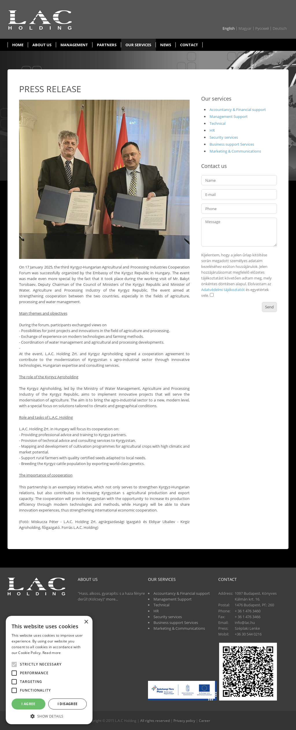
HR (212, 130)
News (165, 44)
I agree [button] (28, 703)
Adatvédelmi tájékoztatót (223, 289)
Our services (138, 44)
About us (41, 44)
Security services (224, 137)
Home (17, 44)
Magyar (244, 28)
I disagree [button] (68, 703)
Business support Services (232, 144)
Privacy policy (184, 720)
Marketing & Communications (235, 151)
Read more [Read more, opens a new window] (51, 652)
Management (74, 44)
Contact (189, 44)
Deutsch (280, 28)
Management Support (229, 116)
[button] (49, 715)
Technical (217, 123)
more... (112, 599)
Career (204, 720)
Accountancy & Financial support (238, 109)
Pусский (262, 28)
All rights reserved (155, 720)
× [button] (86, 622)
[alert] (49, 670)
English (229, 28)
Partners (106, 44)
